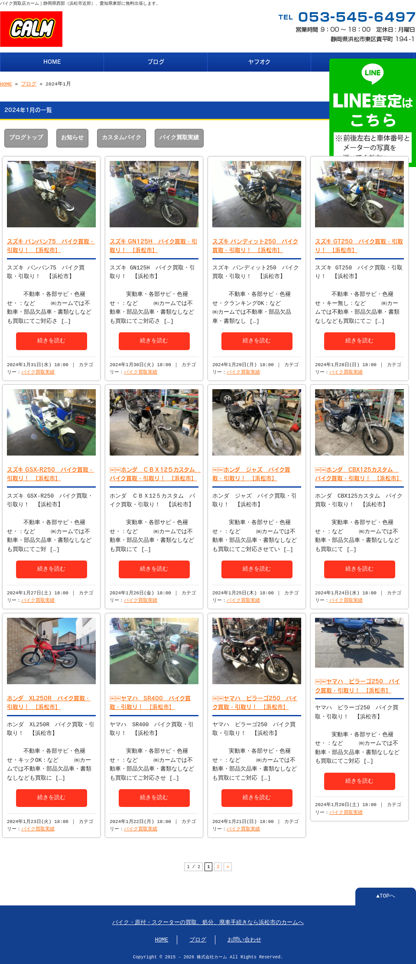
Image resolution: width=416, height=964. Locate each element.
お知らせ (72, 137)
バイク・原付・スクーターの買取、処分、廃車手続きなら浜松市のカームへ (208, 922)
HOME (52, 61)
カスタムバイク (121, 137)
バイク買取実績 (179, 137)
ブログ (155, 61)
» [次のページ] (227, 866)
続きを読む (51, 339)
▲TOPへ (385, 895)
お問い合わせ (244, 939)
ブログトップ (26, 137)
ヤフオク (259, 61)
